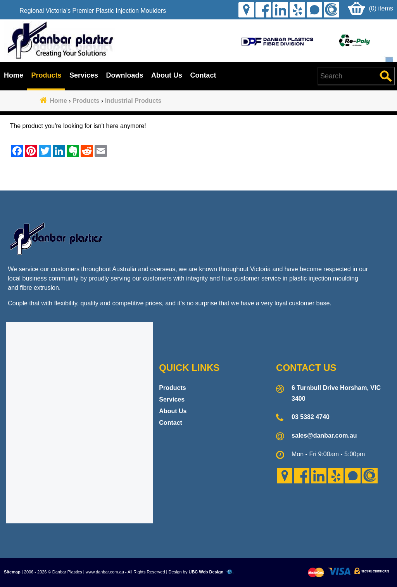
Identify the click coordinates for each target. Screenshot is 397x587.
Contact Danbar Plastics (198, 176)
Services (83, 75)
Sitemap (12, 572)
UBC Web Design (205, 572)
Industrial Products (133, 100)
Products (46, 75)
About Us (166, 75)
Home (13, 75)
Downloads (124, 75)
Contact (203, 75)
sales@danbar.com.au (324, 435)
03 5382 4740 (311, 417)
